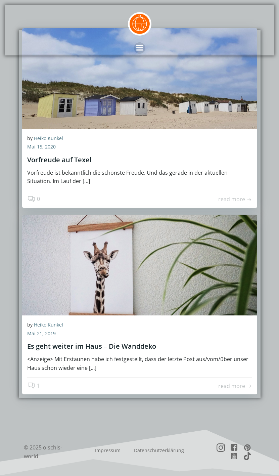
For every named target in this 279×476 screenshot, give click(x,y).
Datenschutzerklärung (159, 450)
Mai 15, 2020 (41, 147)
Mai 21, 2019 (41, 334)
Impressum (108, 450)
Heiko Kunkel (48, 138)
